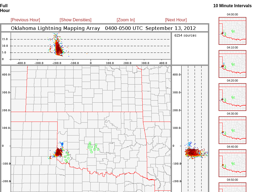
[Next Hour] (176, 20)
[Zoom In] (126, 20)
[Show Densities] (75, 20)
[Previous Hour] (25, 20)
